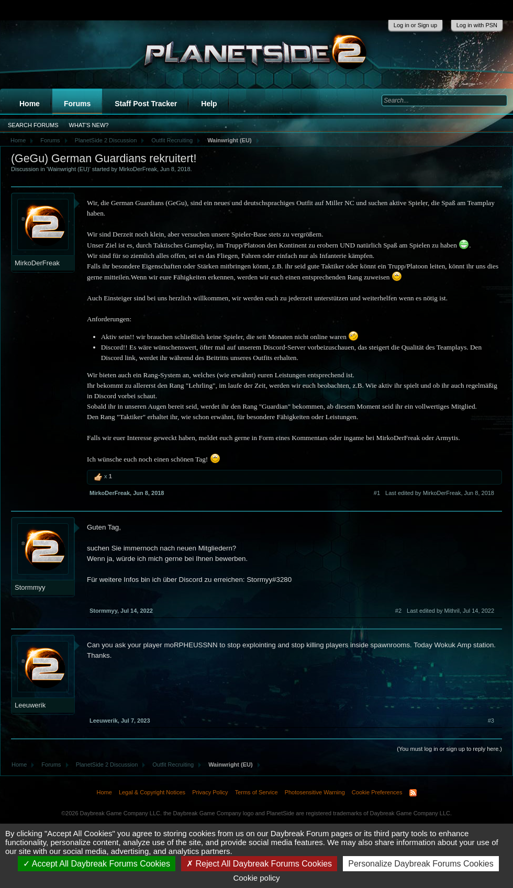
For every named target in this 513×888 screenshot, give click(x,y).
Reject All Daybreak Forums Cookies (259, 863)
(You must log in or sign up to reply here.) (449, 749)
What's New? (89, 125)
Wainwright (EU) (69, 169)
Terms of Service (256, 792)
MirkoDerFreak (138, 169)
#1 (377, 493)
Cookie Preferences (377, 792)
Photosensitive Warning (315, 792)
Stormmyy (30, 587)
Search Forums (33, 125)
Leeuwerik (30, 705)
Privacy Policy (210, 792)
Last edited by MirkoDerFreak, (439, 493)
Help (209, 103)
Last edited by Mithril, (450, 611)
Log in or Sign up (415, 25)
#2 (398, 611)
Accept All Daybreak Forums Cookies (96, 863)
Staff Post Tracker (146, 103)
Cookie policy (256, 877)
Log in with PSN (476, 25)
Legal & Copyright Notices (152, 792)
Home (29, 103)
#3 (491, 720)
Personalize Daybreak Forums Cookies (420, 863)
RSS (413, 792)
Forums (77, 103)
